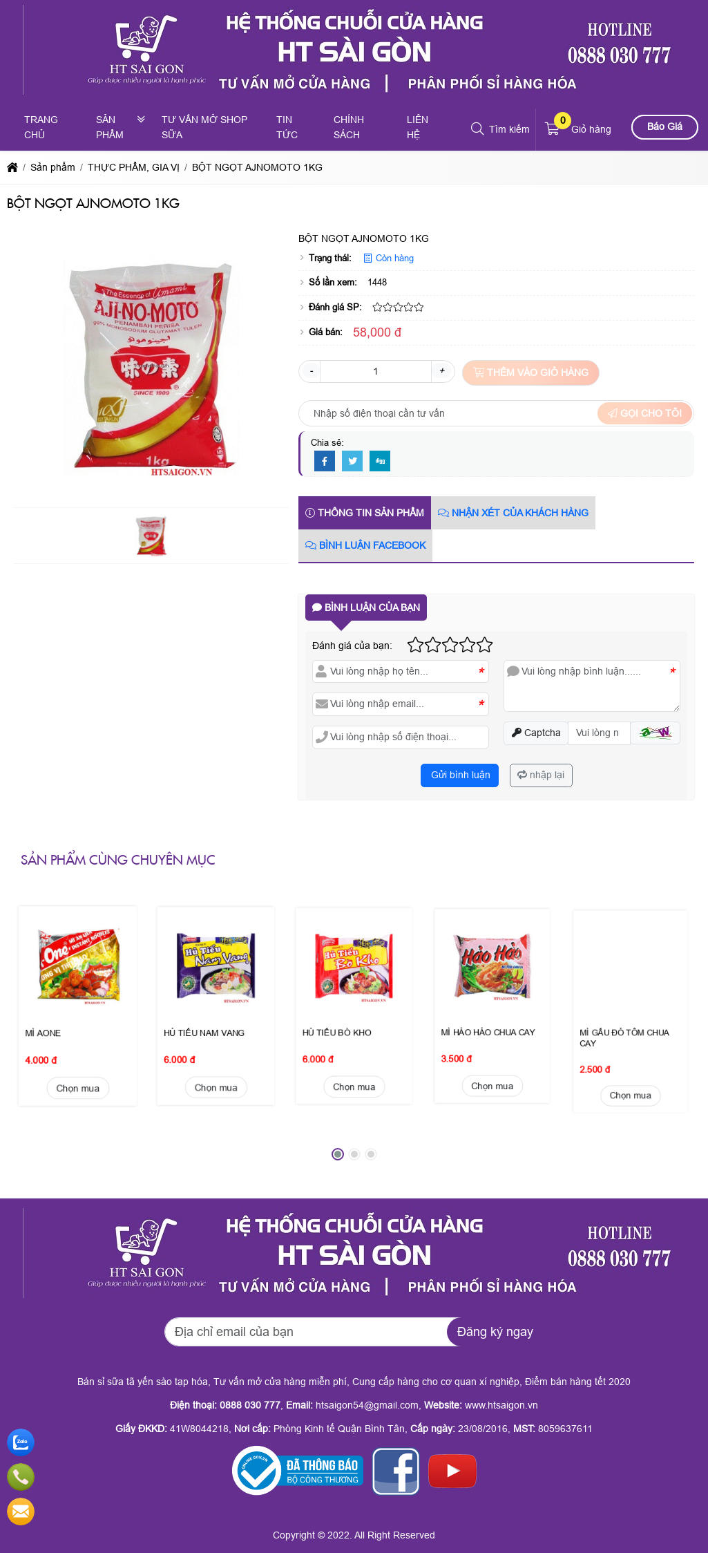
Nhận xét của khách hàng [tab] (513, 512)
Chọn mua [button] (77, 1015)
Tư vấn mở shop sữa (204, 127)
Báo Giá (664, 126)
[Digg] (380, 461)
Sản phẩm (110, 127)
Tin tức (287, 127)
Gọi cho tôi (645, 413)
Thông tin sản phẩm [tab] (364, 512)
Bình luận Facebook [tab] (365, 545)
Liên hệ (417, 127)
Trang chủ (41, 127)
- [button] (311, 370)
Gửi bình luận (459, 774)
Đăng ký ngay (495, 1332)
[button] (478, 129)
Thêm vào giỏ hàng (531, 372)
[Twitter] (352, 461)
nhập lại (540, 774)
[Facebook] (324, 461)
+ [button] (441, 370)
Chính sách (349, 127)
